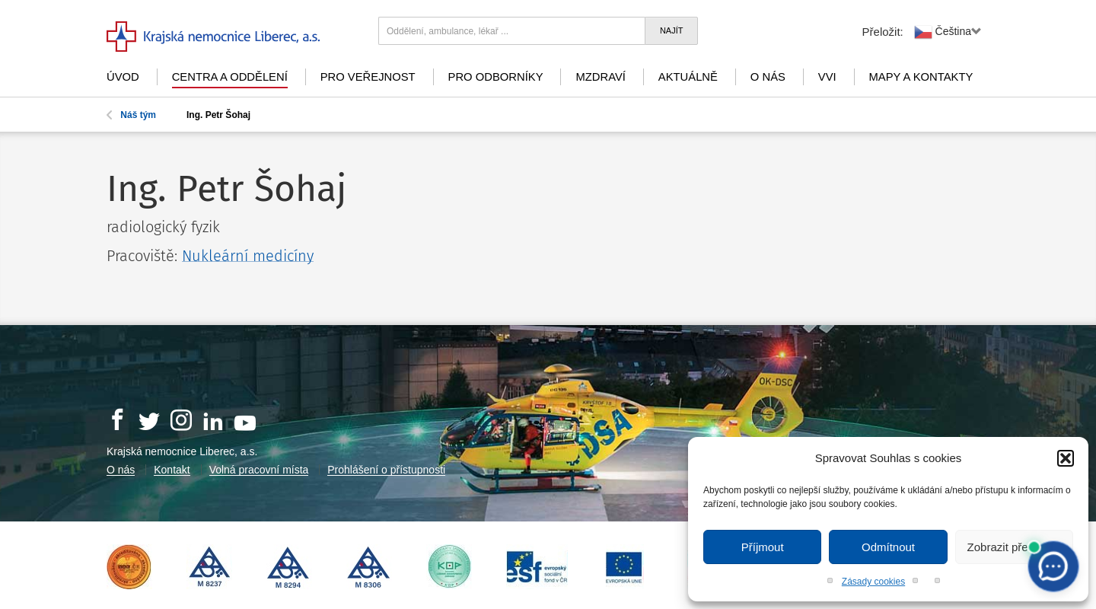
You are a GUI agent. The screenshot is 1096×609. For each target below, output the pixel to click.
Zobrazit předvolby (1014, 546)
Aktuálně (688, 77)
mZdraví (600, 77)
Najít (671, 30)
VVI (827, 77)
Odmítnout (888, 546)
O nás (767, 77)
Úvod (123, 77)
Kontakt (172, 470)
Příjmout (762, 546)
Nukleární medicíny (248, 256)
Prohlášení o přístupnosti (386, 470)
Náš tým (131, 115)
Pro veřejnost (368, 77)
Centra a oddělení (230, 77)
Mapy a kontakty (921, 77)
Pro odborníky (495, 77)
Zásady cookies (873, 581)
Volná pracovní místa (259, 470)
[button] (1065, 458)
